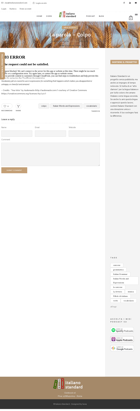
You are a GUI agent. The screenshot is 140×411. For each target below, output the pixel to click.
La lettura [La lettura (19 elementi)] (117, 291)
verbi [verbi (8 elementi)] (115, 300)
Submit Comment (15, 170)
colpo (43, 106)
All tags (113, 307)
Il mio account (25, 9)
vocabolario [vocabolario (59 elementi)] (129, 300)
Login (3, 9)
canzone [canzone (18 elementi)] (116, 265)
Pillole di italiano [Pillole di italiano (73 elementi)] (120, 296)
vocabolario (91, 106)
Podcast (90, 16)
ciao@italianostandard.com (16, 3)
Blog (101, 16)
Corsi (49, 16)
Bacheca (13, 9)
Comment (5, 140)
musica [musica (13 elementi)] (131, 291)
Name (3, 127)
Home (39, 16)
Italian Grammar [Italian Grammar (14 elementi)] (120, 274)
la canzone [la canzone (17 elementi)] (117, 287)
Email (37, 127)
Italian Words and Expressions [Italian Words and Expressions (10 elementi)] (121, 280)
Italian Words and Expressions (66, 106)
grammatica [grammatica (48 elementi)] (118, 269)
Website (72, 127)
